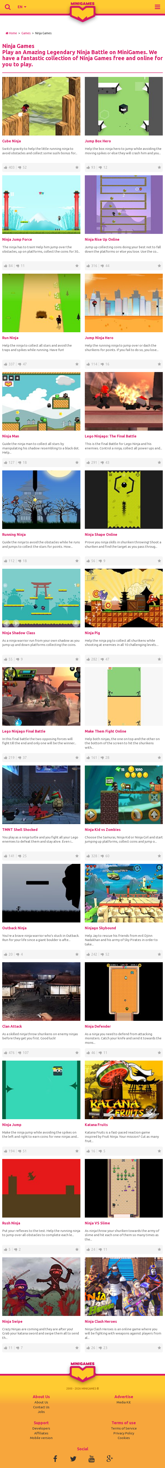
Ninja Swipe (12, 1321)
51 (25, 1151)
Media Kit (124, 1402)
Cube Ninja (11, 141)
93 (93, 167)
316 (94, 266)
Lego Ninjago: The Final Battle (111, 436)
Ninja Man (10, 436)
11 (23, 266)
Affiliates (41, 1433)
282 (94, 659)
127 (12, 462)
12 (105, 167)
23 (105, 1348)
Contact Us (41, 1407)
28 (107, 758)
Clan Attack (12, 1026)
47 (25, 364)
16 (107, 364)
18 (25, 462)
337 (12, 364)
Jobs (41, 1412)
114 (94, 364)
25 (25, 856)
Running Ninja (14, 534)
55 (11, 659)
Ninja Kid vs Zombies (103, 830)
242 (94, 954)
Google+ (109, 1458)
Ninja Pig (92, 633)
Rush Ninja (11, 1223)
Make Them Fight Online (105, 731)
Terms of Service (124, 1428)
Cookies (124, 1438)
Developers (41, 1428)
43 (107, 462)
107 (26, 1053)
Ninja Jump (11, 1125)
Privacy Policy (123, 1433)
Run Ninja (10, 338)
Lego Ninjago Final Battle (24, 731)
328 (94, 856)
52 (25, 167)
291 (94, 462)
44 (107, 266)
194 (12, 1151)
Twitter (73, 1458)
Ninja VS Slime (97, 1223)
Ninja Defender (98, 1026)
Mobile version (41, 1438)
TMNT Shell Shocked (20, 830)
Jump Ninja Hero (99, 338)
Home (11, 33)
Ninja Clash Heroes (101, 1321)
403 (12, 167)
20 (11, 954)
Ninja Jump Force (17, 239)
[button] (21, 7)
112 (12, 561)
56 (93, 561)
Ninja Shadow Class (18, 633)
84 (11, 266)
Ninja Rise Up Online (102, 239)
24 (93, 1249)
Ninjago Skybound (100, 928)
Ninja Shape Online (101, 534)
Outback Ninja (14, 928)
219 (12, 758)
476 (12, 1053)
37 (25, 758)
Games (26, 33)
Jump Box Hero (98, 141)
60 (107, 856)
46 (93, 1053)
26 (93, 1348)
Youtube (92, 1458)
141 (12, 856)
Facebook (55, 1458)
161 (94, 758)
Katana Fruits (96, 1125)
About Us (41, 1402)
